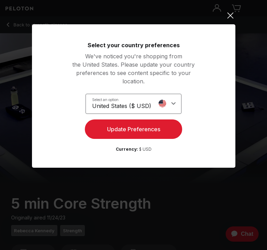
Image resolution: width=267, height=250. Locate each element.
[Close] (133, 15)
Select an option (105, 100)
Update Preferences (133, 129)
